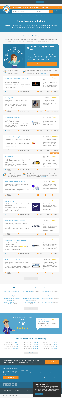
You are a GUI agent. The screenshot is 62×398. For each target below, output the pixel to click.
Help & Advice (23, 375)
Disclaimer (52, 375)
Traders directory (34, 375)
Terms (31, 377)
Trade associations (34, 372)
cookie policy (44, 390)
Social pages (43, 377)
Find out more (43, 73)
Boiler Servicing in (12, 342)
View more (31, 278)
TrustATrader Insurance (30, 390)
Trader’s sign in (56, 4)
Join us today (52, 361)
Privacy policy (53, 372)
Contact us (42, 375)
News (21, 377)
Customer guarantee (54, 377)
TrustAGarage (18, 390)
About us (22, 372)
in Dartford (31, 291)
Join (40, 1)
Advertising (42, 372)
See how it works (11, 377)
